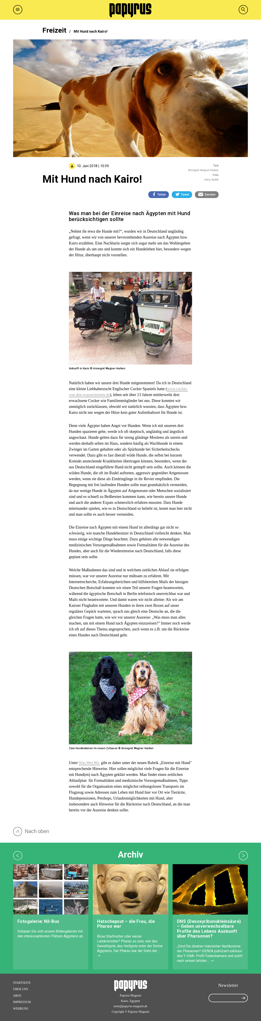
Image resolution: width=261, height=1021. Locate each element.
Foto (216, 175)
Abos (17, 995)
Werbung (21, 1008)
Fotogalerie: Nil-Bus (39, 921)
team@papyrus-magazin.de (130, 1006)
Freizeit (54, 30)
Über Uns (20, 989)
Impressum (22, 1002)
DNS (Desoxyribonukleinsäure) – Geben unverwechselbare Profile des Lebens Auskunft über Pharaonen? (209, 929)
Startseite (22, 982)
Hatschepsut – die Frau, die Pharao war (126, 924)
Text (216, 165)
